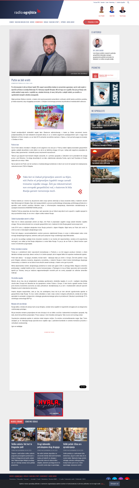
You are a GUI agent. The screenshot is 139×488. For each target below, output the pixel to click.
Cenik (107, 2)
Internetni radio (69, 479)
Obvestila (20, 479)
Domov (11, 22)
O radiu (61, 479)
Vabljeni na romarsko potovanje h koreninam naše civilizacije (103, 161)
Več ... (103, 484)
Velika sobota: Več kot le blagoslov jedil (21, 445)
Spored (63, 22)
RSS (84, 479)
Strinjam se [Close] (114, 484)
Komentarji (39, 22)
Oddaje (46, 22)
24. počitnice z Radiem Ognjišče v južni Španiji (103, 179)
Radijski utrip (54, 22)
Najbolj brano (16, 421)
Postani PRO (97, 2)
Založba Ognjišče (121, 2)
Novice (32, 22)
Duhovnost (44, 476)
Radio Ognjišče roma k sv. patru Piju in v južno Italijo (104, 126)
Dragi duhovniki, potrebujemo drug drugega (48, 445)
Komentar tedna (16, 83)
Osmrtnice (12, 479)
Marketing (111, 2)
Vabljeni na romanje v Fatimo (102, 145)
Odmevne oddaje (31, 421)
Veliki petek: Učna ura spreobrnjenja (72, 445)
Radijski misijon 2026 (22, 22)
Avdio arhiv (70, 22)
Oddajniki (78, 479)
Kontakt (103, 2)
